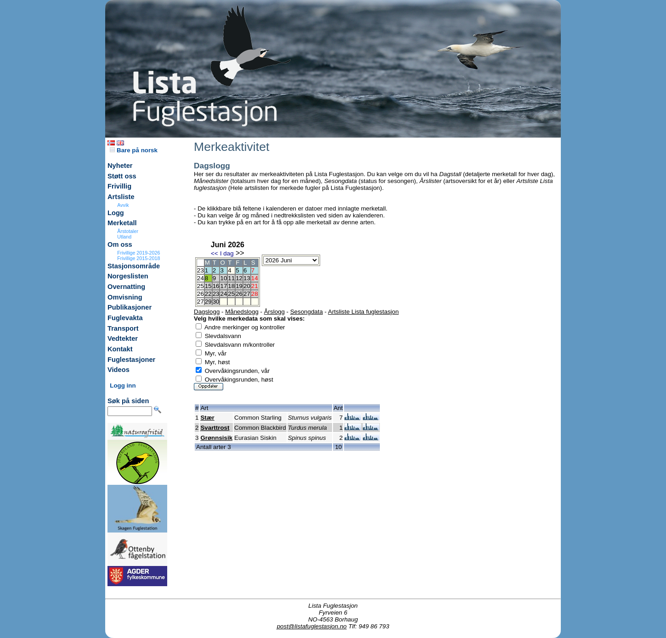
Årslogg (274, 311)
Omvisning (124, 297)
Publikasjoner (129, 307)
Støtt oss (121, 176)
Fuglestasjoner (131, 359)
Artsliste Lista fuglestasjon (363, 311)
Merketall (122, 223)
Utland (124, 236)
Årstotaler (127, 231)
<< (214, 253)
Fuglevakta (125, 318)
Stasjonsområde (133, 266)
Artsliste (121, 196)
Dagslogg (207, 311)
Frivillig (119, 186)
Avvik (123, 205)
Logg (115, 212)
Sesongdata (306, 311)
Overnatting (126, 286)
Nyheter (120, 165)
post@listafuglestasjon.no (312, 626)
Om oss (119, 244)
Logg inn (122, 385)
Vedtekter (122, 338)
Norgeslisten (127, 276)
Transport (123, 328)
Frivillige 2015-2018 (138, 258)
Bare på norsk (134, 150)
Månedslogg (242, 311)
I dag (227, 253)
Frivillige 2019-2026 (138, 252)
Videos (118, 369)
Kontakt (120, 349)
